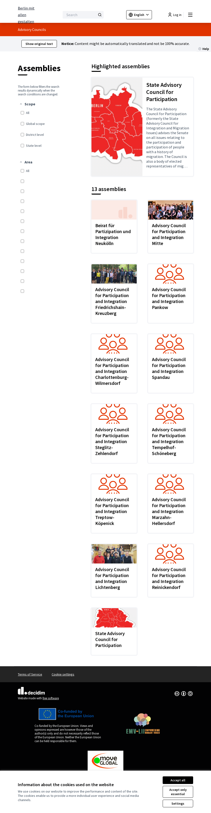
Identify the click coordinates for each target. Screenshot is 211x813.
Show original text (39, 44)
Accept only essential (178, 792)
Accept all (178, 780)
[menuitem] (39, 125)
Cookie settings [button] (63, 674)
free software (51, 698)
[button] (27, 104)
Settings (177, 803)
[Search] (83, 15)
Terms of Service (30, 674)
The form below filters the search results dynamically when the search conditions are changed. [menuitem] (38, 90)
